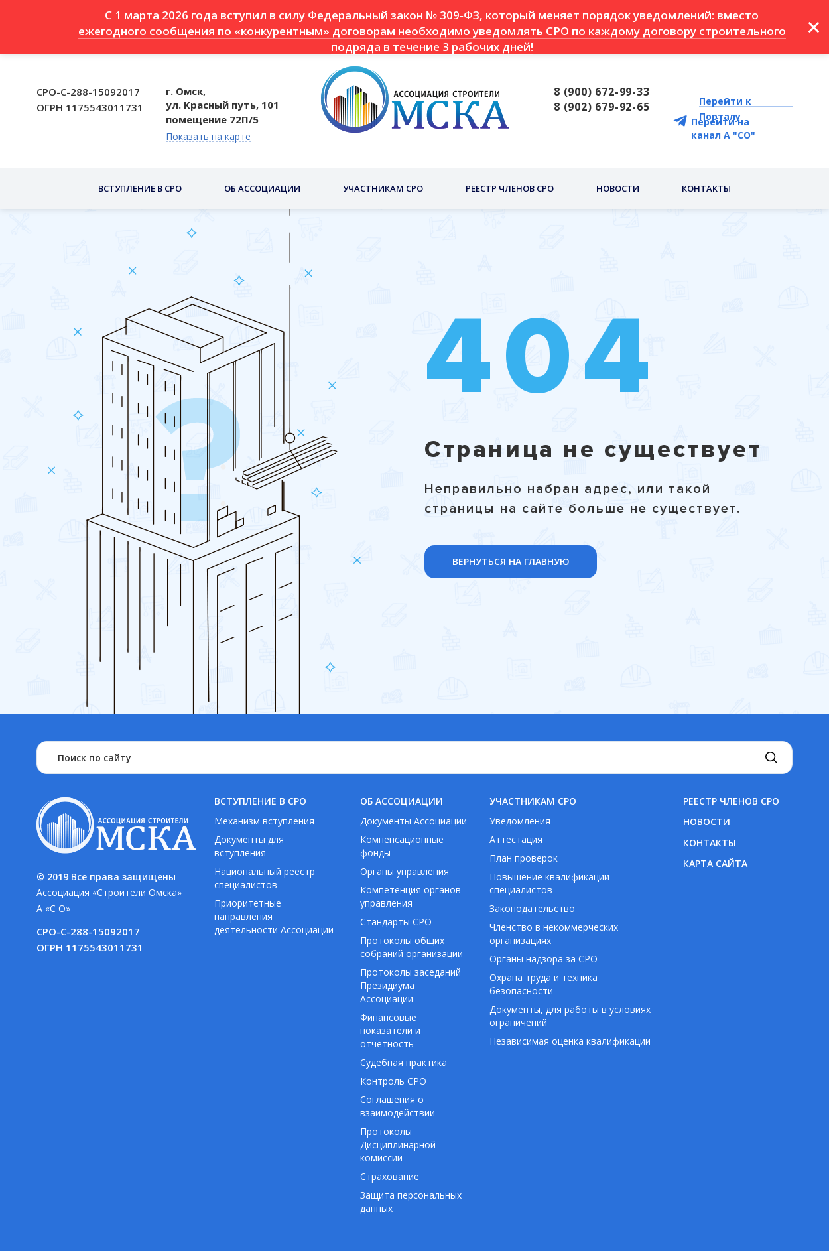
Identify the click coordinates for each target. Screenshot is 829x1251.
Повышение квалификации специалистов (549, 883)
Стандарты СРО (396, 921)
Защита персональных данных (411, 1202)
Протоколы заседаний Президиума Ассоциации (410, 985)
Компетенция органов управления (410, 896)
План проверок (523, 858)
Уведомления (519, 821)
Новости (617, 188)
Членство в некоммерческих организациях (553, 934)
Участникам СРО (383, 188)
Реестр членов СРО (510, 188)
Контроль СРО (393, 1081)
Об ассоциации (262, 188)
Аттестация (515, 839)
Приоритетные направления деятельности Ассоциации (274, 916)
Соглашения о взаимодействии (397, 1106)
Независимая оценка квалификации (570, 1041)
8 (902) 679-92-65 (602, 106)
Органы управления (404, 871)
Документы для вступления (249, 846)
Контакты (706, 188)
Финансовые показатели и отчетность (390, 1030)
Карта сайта (715, 863)
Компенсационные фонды (402, 846)
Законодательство (532, 908)
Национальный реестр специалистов (264, 878)
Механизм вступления (264, 821)
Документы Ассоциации (413, 821)
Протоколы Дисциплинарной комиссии (398, 1144)
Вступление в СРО (140, 188)
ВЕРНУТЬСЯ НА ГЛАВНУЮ (511, 561)
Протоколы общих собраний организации (411, 947)
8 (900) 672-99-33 (602, 91)
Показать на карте (208, 137)
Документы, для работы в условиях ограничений (570, 1016)
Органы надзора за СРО (543, 959)
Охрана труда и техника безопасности (543, 984)
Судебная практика (403, 1062)
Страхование (389, 1176)
